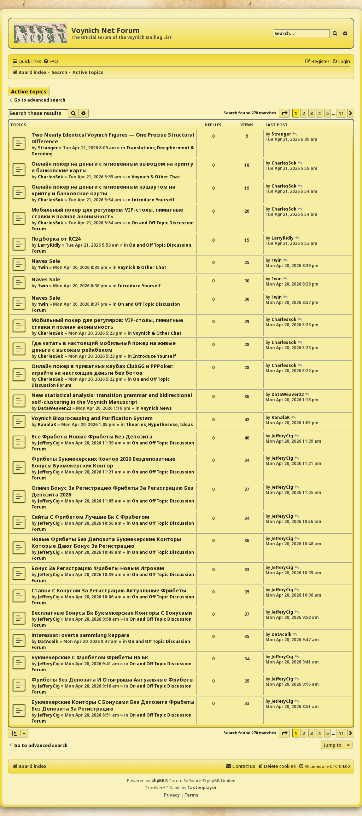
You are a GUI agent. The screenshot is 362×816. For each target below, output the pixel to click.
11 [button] (341, 113)
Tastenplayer (202, 787)
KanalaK (47, 424)
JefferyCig (49, 443)
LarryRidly (49, 245)
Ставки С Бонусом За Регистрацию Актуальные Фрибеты (108, 590)
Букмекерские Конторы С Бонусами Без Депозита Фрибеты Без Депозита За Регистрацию (112, 705)
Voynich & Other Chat (156, 177)
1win (43, 267)
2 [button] (303, 113)
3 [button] (311, 113)
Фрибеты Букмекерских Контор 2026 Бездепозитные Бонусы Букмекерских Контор (103, 462)
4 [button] (319, 113)
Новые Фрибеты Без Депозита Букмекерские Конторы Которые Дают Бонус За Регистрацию (106, 542)
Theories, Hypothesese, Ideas (159, 424)
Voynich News (156, 408)
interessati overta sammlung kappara (80, 635)
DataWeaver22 (54, 408)
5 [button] (327, 113)
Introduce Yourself (153, 200)
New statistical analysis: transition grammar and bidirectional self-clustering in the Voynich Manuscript (111, 398)
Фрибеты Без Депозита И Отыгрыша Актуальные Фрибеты (112, 679)
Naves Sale (45, 261)
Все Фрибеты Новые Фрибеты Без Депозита (91, 436)
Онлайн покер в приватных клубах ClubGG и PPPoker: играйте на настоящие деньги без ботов (102, 369)
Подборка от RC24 (56, 238)
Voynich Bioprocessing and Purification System (92, 418)
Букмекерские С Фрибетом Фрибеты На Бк (89, 657)
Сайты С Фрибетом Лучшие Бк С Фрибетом (90, 516)
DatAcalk (48, 641)
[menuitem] (50, 61)
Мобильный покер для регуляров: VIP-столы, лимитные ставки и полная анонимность (107, 213)
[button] (284, 113)
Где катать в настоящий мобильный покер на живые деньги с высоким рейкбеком (103, 346)
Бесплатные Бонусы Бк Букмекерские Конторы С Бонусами (111, 612)
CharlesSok (50, 177)
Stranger (48, 148)
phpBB (158, 780)
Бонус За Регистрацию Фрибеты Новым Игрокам (97, 568)
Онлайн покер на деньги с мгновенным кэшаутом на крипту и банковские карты (103, 190)
